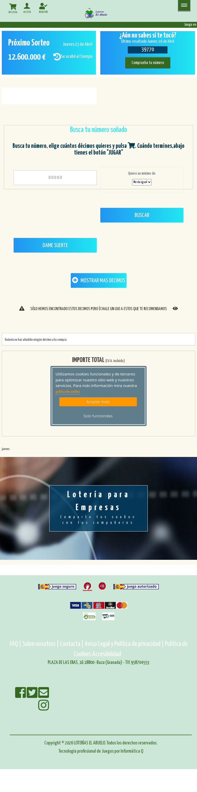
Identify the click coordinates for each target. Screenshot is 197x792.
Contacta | (72, 644)
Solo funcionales (98, 415)
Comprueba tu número (148, 63)
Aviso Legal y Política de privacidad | (125, 644)
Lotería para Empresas (98, 508)
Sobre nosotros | (40, 644)
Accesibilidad (106, 654)
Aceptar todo (98, 401)
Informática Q (132, 751)
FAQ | (16, 644)
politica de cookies (68, 392)
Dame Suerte (55, 245)
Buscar (142, 215)
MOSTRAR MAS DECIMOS (98, 280)
